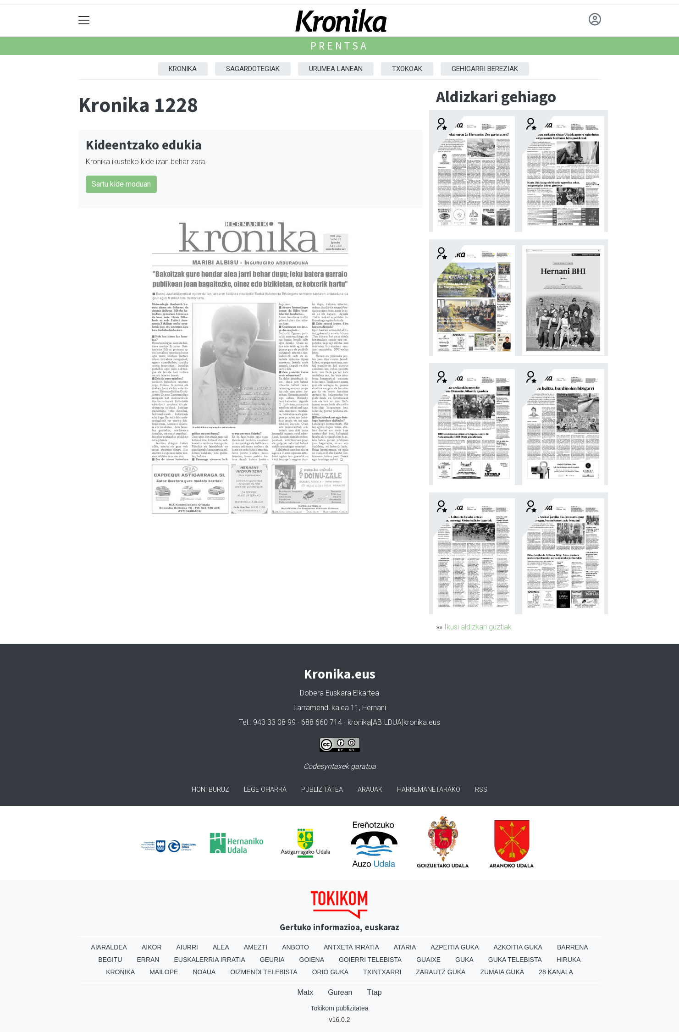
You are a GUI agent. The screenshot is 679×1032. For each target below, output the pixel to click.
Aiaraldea (109, 947)
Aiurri (187, 947)
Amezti (255, 947)
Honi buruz (210, 790)
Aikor (152, 947)
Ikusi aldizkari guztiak (478, 627)
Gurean (340, 992)
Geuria (272, 959)
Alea (221, 947)
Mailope (163, 972)
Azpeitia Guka (455, 947)
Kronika (183, 69)
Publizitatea (322, 790)
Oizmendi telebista (264, 972)
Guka (464, 959)
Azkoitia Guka (517, 947)
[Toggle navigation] (84, 20)
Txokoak (407, 69)
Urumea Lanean (336, 69)
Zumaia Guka (502, 972)
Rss (481, 790)
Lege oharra (265, 790)
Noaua (204, 972)
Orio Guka (330, 972)
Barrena (572, 947)
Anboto (295, 947)
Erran (148, 959)
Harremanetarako (428, 790)
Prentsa (339, 46)
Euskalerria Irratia (209, 959)
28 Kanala (556, 972)
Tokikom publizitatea (339, 1008)
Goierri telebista (370, 959)
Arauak (370, 790)
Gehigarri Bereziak (485, 69)
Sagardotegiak (253, 69)
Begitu (110, 959)
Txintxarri (382, 972)
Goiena (311, 959)
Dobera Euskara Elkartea (339, 693)
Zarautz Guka (440, 972)
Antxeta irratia (351, 947)
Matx (305, 992)
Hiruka (569, 959)
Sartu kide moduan (121, 184)
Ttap (374, 992)
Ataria (405, 947)
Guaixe (428, 959)
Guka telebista (515, 959)
